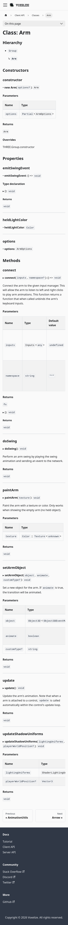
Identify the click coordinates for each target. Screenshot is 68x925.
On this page (13, 23)
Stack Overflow (13, 872)
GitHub (9, 902)
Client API (9, 847)
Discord (9, 877)
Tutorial (7, 841)
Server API (9, 852)
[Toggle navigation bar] (5, 5)
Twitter (9, 882)
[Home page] (6, 15)
